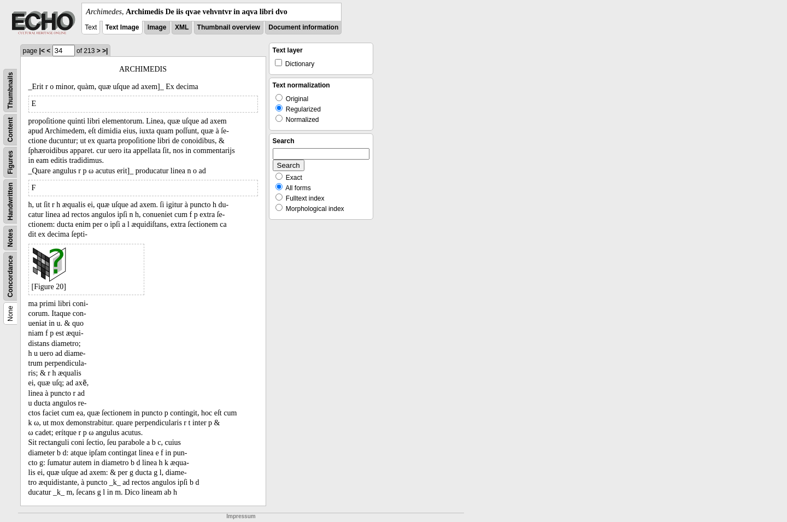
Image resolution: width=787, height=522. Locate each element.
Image (157, 27)
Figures (10, 162)
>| (105, 51)
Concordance (10, 276)
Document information (303, 27)
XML (182, 27)
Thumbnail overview (228, 27)
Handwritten (10, 201)
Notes (10, 238)
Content (10, 130)
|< (42, 51)
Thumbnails (10, 90)
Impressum (240, 516)
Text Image (122, 27)
